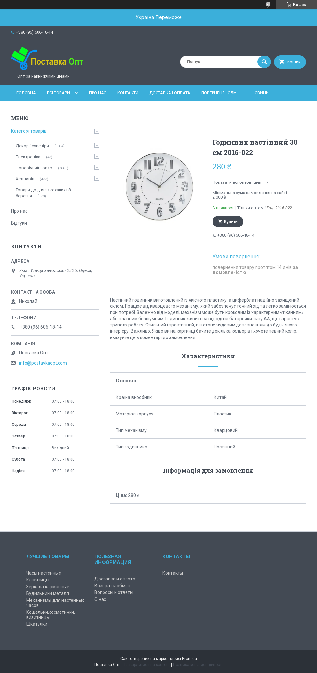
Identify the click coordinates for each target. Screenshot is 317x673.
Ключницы (37, 579)
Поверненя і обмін (221, 92)
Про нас (97, 92)
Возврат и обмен (112, 585)
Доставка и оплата (114, 578)
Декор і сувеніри (32, 145)
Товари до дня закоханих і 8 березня (43, 192)
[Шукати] (264, 62)
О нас (100, 599)
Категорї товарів (29, 131)
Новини (260, 92)
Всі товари (58, 92)
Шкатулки (36, 624)
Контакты (172, 573)
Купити (231, 221)
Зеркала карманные (47, 586)
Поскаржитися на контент (146, 664)
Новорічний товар (34, 167)
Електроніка (28, 156)
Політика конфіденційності (198, 664)
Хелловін (25, 178)
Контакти (127, 92)
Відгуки (19, 223)
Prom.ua (189, 658)
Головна (26, 92)
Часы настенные (43, 573)
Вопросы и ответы (113, 592)
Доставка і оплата (169, 92)
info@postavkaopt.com (43, 363)
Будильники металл (47, 593)
